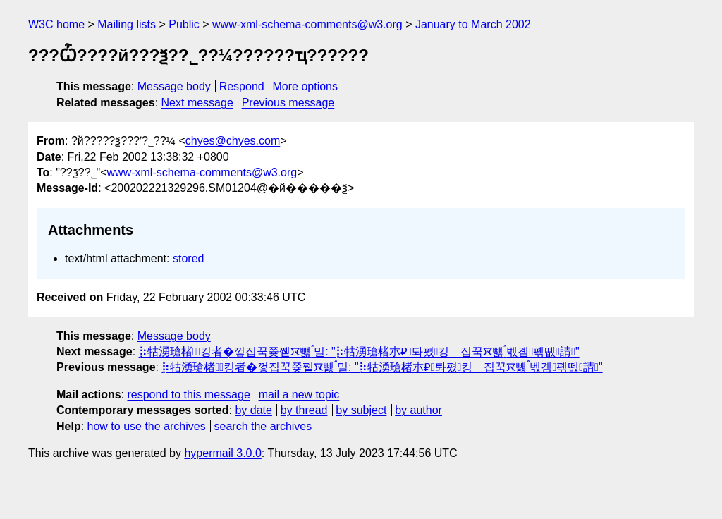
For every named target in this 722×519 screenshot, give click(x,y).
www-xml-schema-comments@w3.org (307, 24)
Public (184, 24)
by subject (361, 410)
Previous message (288, 103)
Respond (241, 86)
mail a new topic (299, 395)
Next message (197, 103)
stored (188, 258)
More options (305, 86)
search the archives (263, 426)
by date (253, 410)
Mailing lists (126, 24)
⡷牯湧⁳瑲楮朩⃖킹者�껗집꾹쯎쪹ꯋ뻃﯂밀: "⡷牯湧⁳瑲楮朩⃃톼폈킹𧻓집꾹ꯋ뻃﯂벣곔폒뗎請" (359, 352)
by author (418, 410)
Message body (174, 86)
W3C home (56, 24)
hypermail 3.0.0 (222, 453)
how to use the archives (146, 426)
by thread (304, 410)
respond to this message (188, 395)
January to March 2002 (473, 24)
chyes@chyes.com (233, 141)
